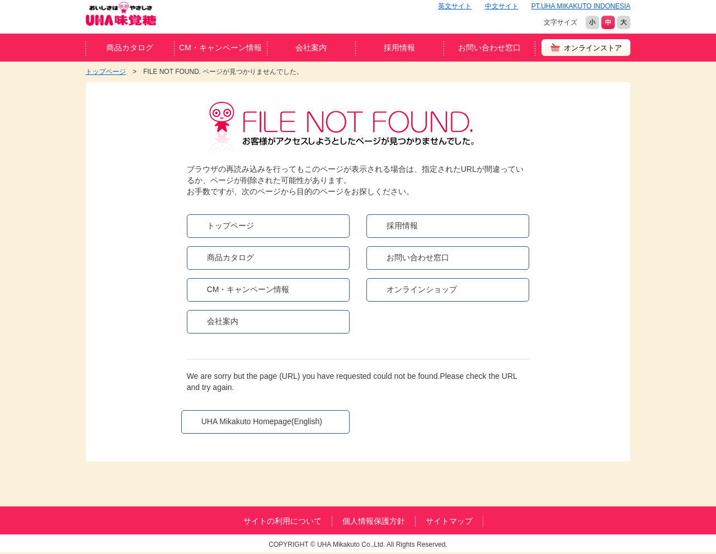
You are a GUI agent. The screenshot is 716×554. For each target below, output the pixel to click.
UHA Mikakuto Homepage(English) (261, 421)
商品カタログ (129, 47)
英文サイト (455, 6)
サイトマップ (449, 521)
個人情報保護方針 (373, 521)
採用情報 (399, 47)
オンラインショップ (422, 289)
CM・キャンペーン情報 (220, 47)
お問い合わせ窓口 (489, 47)
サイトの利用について (282, 521)
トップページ (230, 225)
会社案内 (311, 47)
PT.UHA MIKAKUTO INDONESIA (580, 6)
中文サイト (502, 6)
